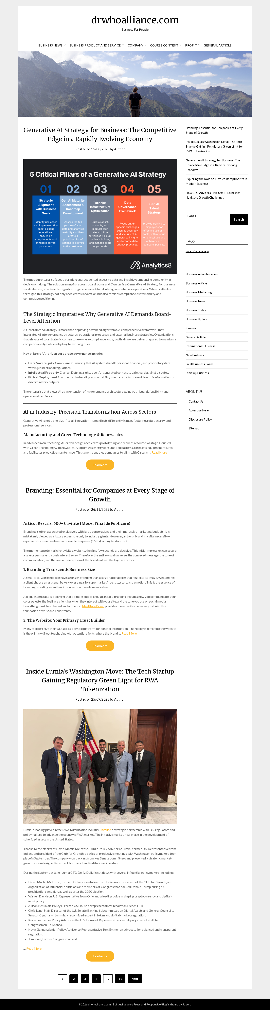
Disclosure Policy (200, 419)
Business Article (196, 283)
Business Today (196, 310)
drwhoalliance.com (135, 20)
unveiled (105, 830)
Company (135, 45)
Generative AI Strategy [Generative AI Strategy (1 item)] (197, 251)
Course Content (164, 45)
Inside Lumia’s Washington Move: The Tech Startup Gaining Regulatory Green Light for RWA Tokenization (100, 680)
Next (135, 978)
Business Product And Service (95, 45)
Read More (159, 452)
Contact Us (196, 401)
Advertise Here (199, 410)
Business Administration (202, 274)
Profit (191, 45)
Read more (100, 465)
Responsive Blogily (158, 1004)
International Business (200, 346)
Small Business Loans (199, 364)
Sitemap (194, 428)
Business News (50, 45)
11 (120, 978)
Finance (191, 328)
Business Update (196, 319)
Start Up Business (197, 373)
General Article (218, 45)
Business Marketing (199, 292)
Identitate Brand (93, 606)
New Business (195, 355)
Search (191, 216)
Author (119, 149)
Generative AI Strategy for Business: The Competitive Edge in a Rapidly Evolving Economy (213, 165)
